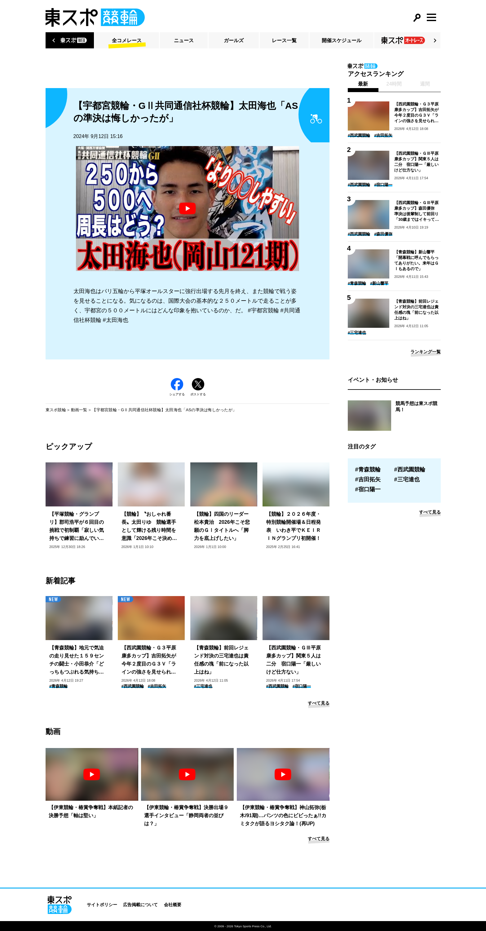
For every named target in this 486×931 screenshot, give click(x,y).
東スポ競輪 (56, 410)
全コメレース (127, 40)
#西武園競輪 (133, 686)
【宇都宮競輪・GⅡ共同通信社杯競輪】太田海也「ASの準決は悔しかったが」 (164, 410)
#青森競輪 (58, 686)
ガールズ (234, 40)
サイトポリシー (102, 904)
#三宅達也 (203, 686)
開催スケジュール (341, 40)
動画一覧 (79, 410)
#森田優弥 (383, 234)
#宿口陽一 (302, 686)
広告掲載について (140, 904)
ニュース (184, 40)
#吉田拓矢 (157, 686)
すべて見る (318, 703)
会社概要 (172, 904)
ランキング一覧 (425, 351)
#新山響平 (379, 283)
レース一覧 (284, 40)
